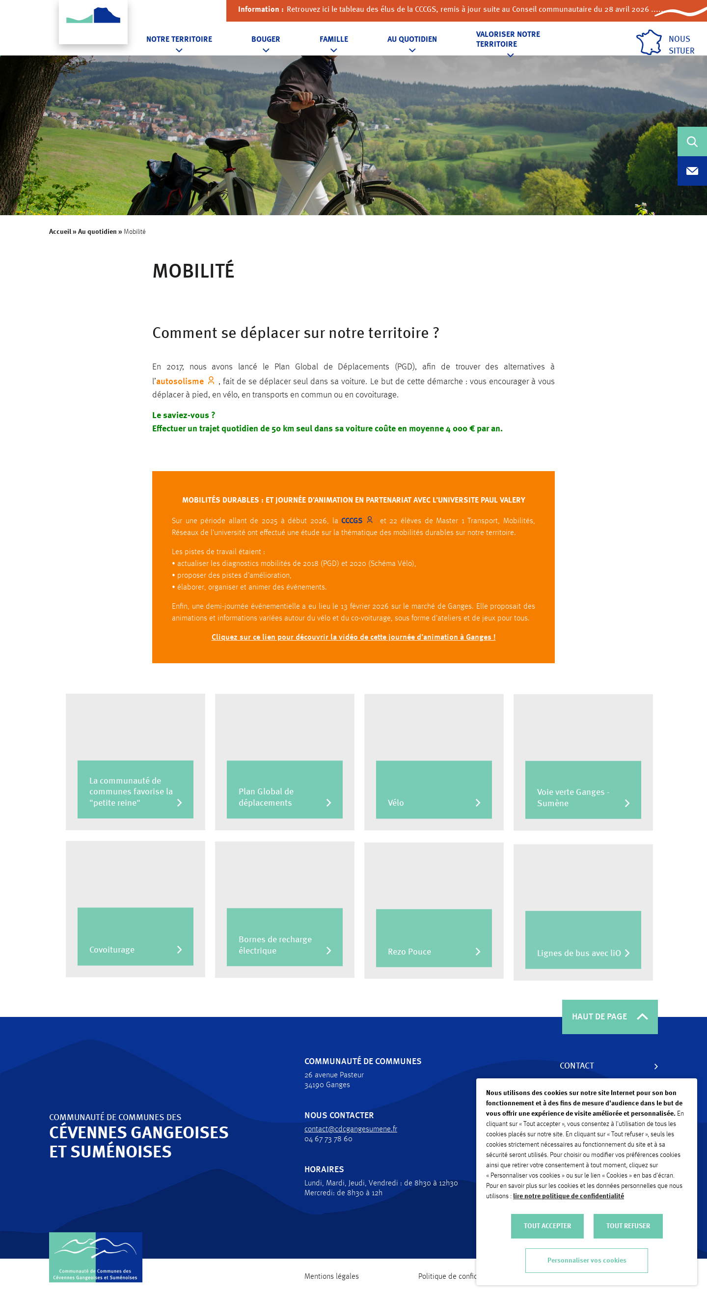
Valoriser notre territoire (508, 40)
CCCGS (352, 526)
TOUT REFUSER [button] (628, 1226)
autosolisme (180, 381)
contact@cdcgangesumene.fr (346, 1129)
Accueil (60, 231)
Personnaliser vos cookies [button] (586, 1260)
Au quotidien (412, 40)
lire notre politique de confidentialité (568, 1196)
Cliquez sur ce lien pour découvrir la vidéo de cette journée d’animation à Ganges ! (354, 642)
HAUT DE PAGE (610, 1017)
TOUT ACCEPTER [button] (547, 1226)
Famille (334, 40)
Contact (572, 1066)
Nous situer (665, 42)
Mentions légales (331, 1277)
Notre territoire (179, 40)
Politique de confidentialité (461, 1277)
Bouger (265, 40)
